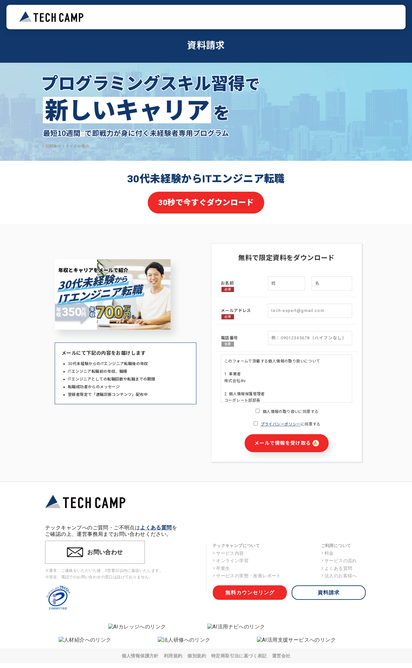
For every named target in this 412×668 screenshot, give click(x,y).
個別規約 (196, 655)
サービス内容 (228, 553)
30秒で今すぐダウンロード (206, 202)
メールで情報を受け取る (286, 443)
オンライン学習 (230, 560)
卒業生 (221, 568)
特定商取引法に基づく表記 (239, 655)
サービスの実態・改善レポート (246, 576)
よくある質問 (156, 528)
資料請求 (329, 593)
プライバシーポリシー (281, 424)
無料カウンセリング (250, 593)
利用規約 (173, 655)
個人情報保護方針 (140, 655)
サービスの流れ (339, 560)
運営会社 (281, 655)
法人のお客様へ (339, 576)
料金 (327, 553)
